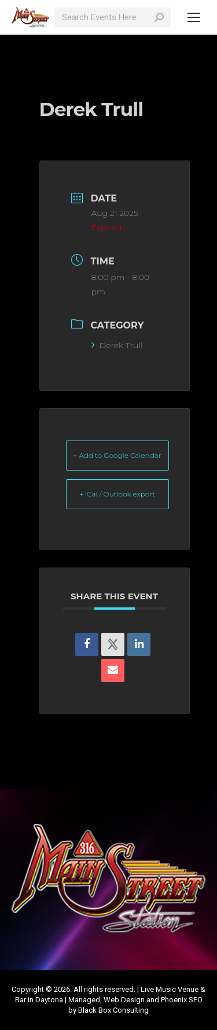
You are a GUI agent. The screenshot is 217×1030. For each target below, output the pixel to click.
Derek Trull (117, 345)
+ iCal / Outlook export (117, 494)
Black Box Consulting (113, 1010)
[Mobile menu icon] (193, 17)
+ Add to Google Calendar (117, 455)
